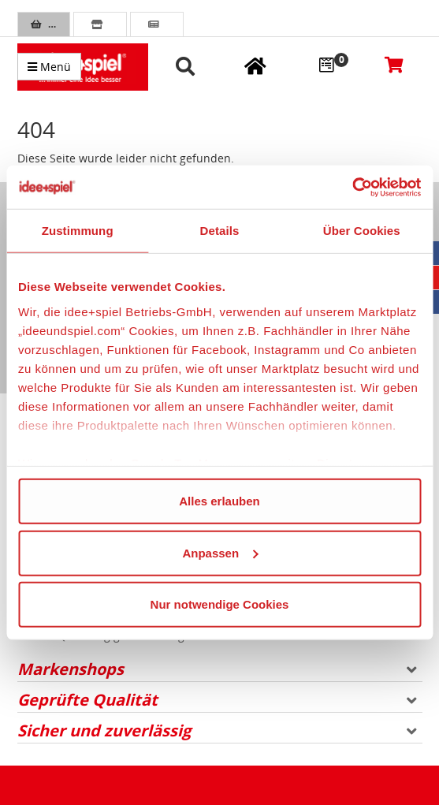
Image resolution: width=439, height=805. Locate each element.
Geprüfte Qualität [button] (217, 699)
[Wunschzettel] (326, 64)
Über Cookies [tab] (361, 230)
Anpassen (220, 552)
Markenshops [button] (217, 669)
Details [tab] (220, 230)
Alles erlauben (219, 501)
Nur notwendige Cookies (220, 604)
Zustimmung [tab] (77, 230)
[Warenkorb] (394, 64)
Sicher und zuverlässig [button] (217, 730)
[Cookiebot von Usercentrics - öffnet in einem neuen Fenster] (352, 187)
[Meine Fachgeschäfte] (255, 65)
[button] (188, 67)
